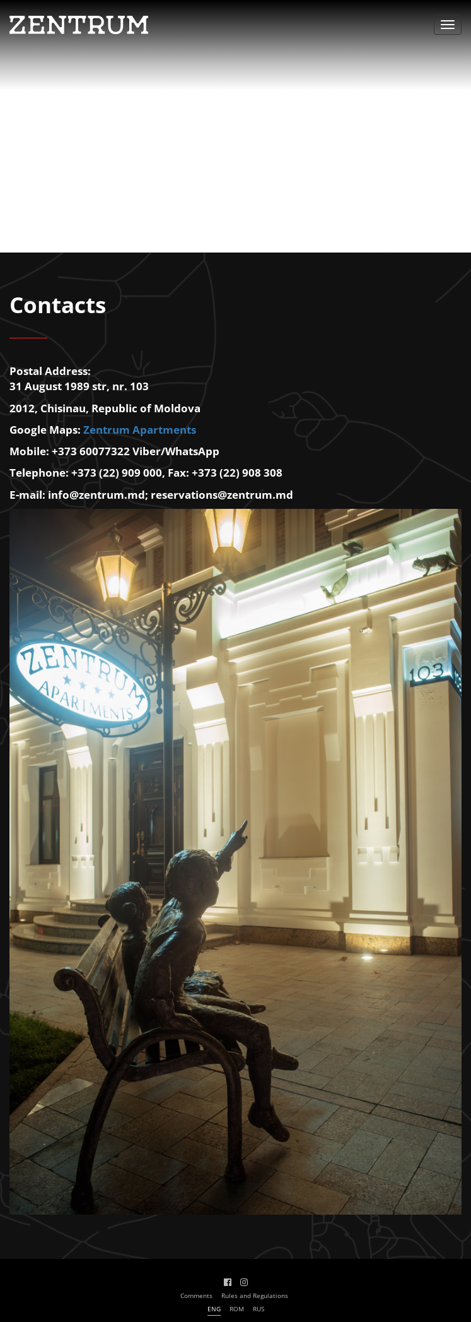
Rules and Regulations (254, 1295)
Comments (196, 1295)
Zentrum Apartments (139, 429)
